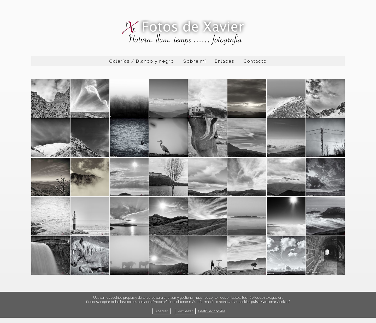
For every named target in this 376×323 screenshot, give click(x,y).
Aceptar (161, 311)
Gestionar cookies (211, 311)
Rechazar (185, 311)
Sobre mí (194, 61)
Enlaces (224, 61)
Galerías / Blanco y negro (141, 61)
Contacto (255, 61)
